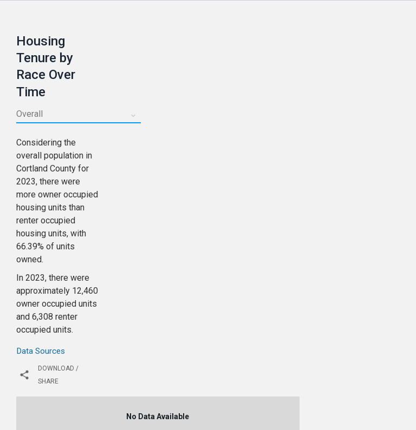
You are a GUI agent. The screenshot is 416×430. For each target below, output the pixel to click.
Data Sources (40, 351)
